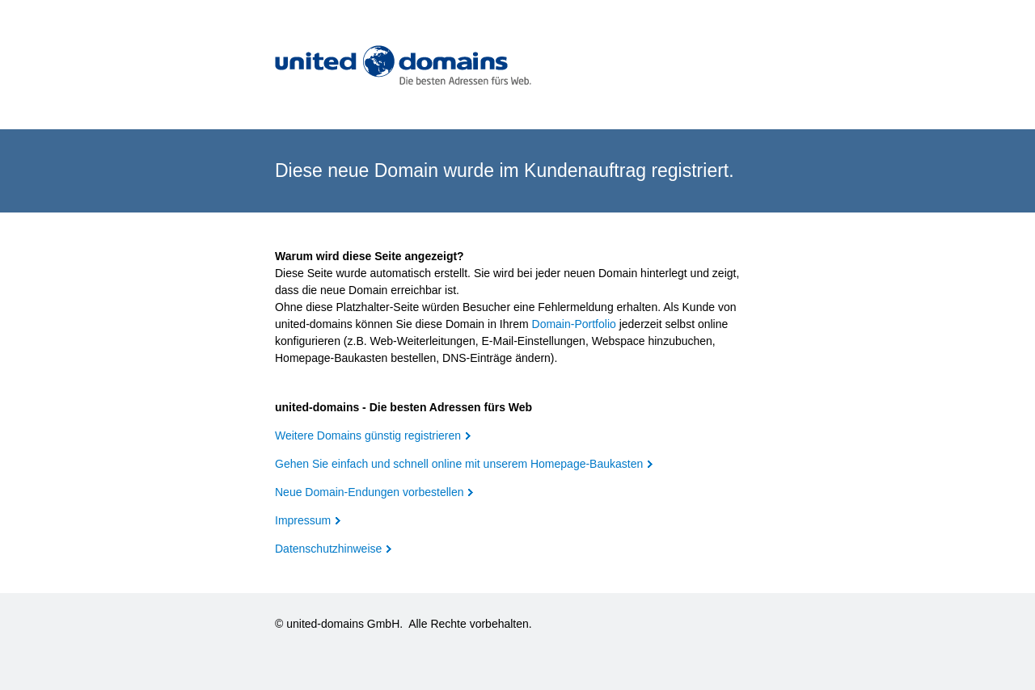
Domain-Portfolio (574, 324)
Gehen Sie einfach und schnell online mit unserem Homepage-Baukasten (459, 463)
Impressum (303, 520)
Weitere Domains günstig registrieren (368, 435)
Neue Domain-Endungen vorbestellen (369, 492)
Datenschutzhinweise (328, 548)
